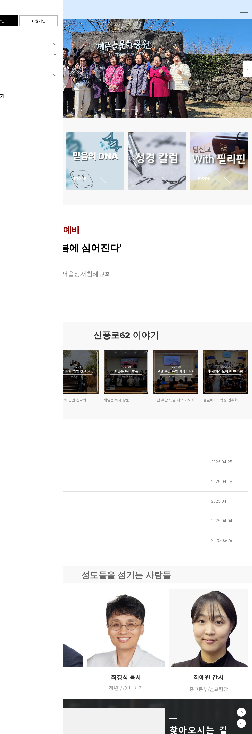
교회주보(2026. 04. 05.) (29, 521)
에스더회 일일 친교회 (70, 400)
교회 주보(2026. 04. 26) (29, 462)
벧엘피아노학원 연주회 (220, 400)
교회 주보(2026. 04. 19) (29, 481)
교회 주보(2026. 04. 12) (29, 501)
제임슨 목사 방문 (116, 400)
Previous (7, 68)
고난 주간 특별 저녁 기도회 (173, 400)
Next (244, 68)
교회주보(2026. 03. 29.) (29, 540)
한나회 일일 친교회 (18, 400)
